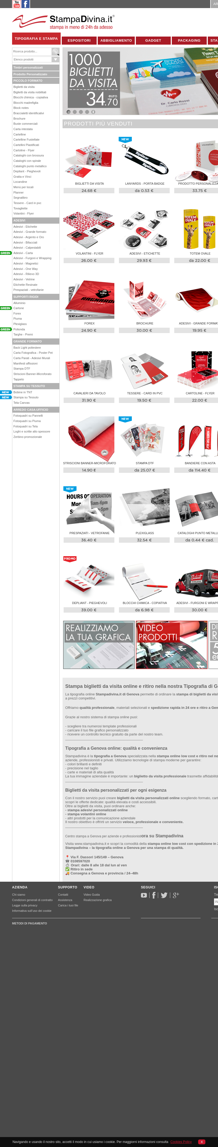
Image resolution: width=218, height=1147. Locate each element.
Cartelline (19, 134)
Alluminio (19, 303)
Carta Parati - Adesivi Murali (31, 358)
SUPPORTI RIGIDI (25, 296)
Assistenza (65, 900)
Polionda (19, 329)
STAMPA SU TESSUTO (29, 386)
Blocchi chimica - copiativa (30, 97)
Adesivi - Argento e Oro (28, 237)
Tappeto (18, 379)
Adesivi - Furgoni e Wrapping (32, 258)
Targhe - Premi (23, 334)
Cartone (18, 308)
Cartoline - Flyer (23, 150)
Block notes (21, 107)
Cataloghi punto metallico (30, 166)
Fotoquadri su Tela (25, 426)
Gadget (153, 40)
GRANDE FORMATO (27, 341)
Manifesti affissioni (25, 363)
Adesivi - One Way (25, 268)
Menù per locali (23, 187)
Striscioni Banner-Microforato (32, 374)
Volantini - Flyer (23, 213)
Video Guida (91, 894)
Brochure (19, 118)
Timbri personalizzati (28, 67)
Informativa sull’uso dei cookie (32, 910)
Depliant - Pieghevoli (27, 171)
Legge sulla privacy (24, 905)
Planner (18, 192)
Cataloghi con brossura (28, 155)
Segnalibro (20, 197)
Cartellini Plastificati (26, 144)
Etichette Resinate (25, 284)
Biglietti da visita (24, 86)
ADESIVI (19, 220)
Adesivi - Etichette (25, 226)
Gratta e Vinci (22, 176)
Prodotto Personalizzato (30, 74)
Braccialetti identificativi (28, 113)
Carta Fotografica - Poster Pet (33, 352)
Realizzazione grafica (97, 900)
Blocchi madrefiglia (25, 102)
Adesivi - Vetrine (24, 279)
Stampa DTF (21, 368)
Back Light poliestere (27, 347)
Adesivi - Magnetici (25, 263)
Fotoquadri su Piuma (27, 421)
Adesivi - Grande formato (29, 231)
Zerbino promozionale (27, 436)
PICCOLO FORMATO (27, 80)
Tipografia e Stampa (36, 39)
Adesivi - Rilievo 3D (26, 274)
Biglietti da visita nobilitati (29, 92)
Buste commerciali (25, 123)
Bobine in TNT (22, 392)
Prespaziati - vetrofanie (28, 289)
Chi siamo (18, 894)
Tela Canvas (21, 402)
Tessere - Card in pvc (27, 203)
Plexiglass (20, 324)
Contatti (63, 894)
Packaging (189, 40)
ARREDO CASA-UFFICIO (30, 409)
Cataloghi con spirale (27, 160)
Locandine (20, 181)
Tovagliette (20, 208)
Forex (17, 313)
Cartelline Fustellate (26, 139)
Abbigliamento (116, 40)
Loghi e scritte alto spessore (31, 431)
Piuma (17, 318)
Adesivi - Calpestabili (27, 247)
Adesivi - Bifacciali (25, 242)
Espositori (79, 40)
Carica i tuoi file (68, 905)
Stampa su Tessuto (25, 397)
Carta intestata (23, 129)
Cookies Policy (181, 1142)
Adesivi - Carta (23, 253)
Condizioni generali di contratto (32, 900)
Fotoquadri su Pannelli (28, 415)
